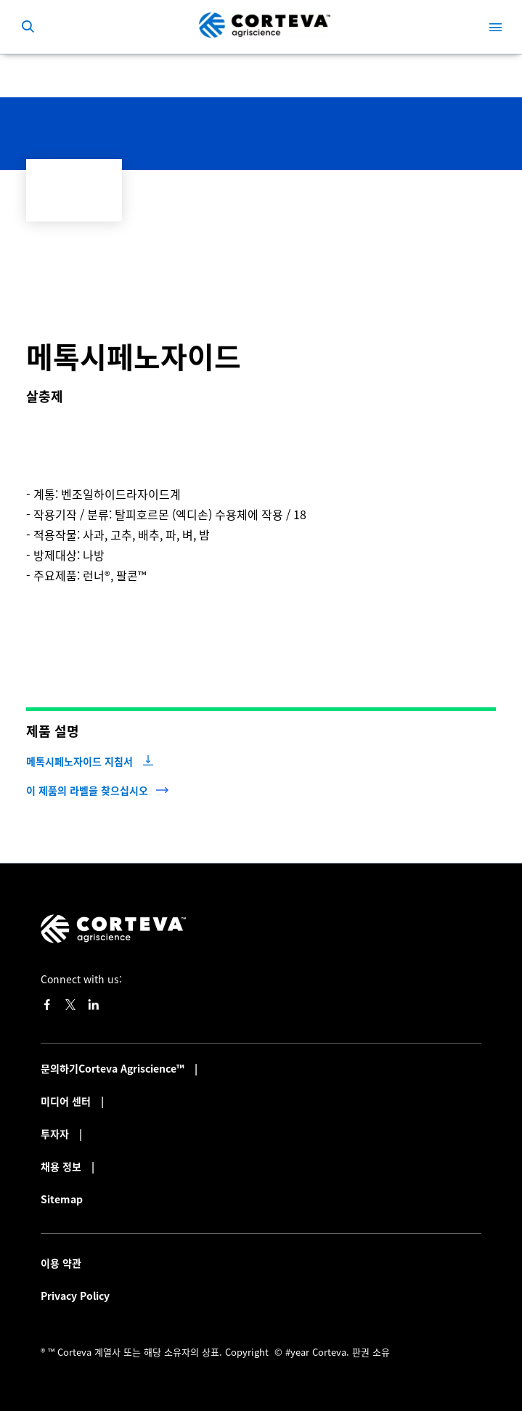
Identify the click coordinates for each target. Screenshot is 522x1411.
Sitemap (62, 1199)
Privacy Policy (75, 1295)
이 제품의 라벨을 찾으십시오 (87, 790)
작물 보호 (66, 75)
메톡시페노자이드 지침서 (79, 761)
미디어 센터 (67, 1101)
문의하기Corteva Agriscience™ (114, 1068)
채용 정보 (62, 1166)
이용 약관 (61, 1263)
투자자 (56, 1133)
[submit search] (27, 26)
